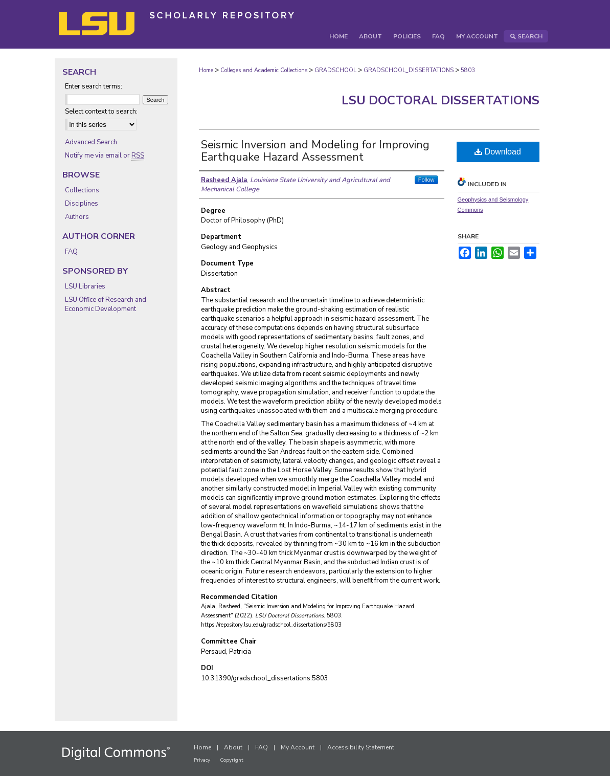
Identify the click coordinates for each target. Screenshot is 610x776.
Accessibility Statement (360, 747)
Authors (77, 216)
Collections (82, 190)
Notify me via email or (104, 155)
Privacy (202, 760)
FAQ (71, 251)
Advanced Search (91, 142)
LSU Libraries (85, 286)
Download (498, 151)
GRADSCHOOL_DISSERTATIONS (409, 70)
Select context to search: (101, 111)
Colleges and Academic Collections (263, 70)
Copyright (231, 760)
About (233, 747)
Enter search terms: (93, 86)
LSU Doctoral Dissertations (440, 100)
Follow (426, 179)
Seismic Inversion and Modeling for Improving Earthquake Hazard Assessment (315, 151)
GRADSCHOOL (335, 70)
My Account (297, 747)
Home (206, 70)
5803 (468, 70)
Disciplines (81, 203)
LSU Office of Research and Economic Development (105, 304)
